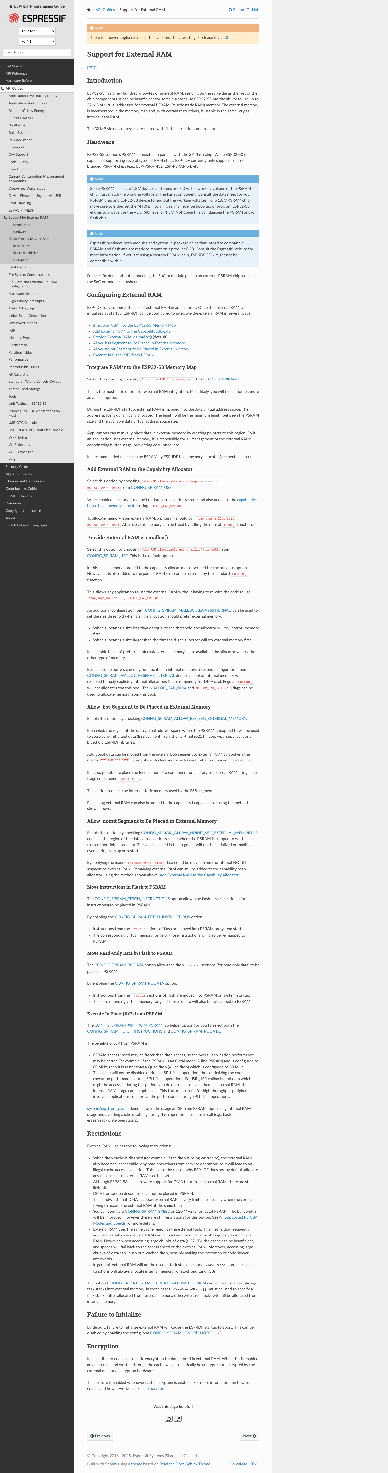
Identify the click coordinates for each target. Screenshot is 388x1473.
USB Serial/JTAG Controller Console (36, 430)
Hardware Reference (21, 81)
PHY (12, 459)
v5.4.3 (223, 38)
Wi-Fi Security (19, 445)
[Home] (89, 10)
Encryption (20, 260)
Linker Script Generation (27, 316)
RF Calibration (19, 374)
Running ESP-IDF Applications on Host (34, 413)
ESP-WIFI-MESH (22, 210)
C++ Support (18, 154)
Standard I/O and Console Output (35, 381)
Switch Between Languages (26, 525)
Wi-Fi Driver (18, 437)
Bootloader (17, 125)
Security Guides (17, 467)
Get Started (14, 66)
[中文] (92, 68)
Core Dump (17, 169)
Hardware (20, 232)
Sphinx (111, 1464)
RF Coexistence (20, 140)
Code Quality (18, 162)
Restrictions (21, 246)
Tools (12, 396)
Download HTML (244, 1464)
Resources (13, 503)
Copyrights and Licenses (24, 511)
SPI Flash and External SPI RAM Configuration (33, 284)
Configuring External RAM (29, 239)
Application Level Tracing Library (33, 96)
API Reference (16, 73)
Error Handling (20, 203)
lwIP (12, 330)
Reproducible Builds (24, 367)
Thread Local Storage (25, 389)
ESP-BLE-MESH (21, 118)
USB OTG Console (23, 423)
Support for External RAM (26, 217)
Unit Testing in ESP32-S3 (28, 403)
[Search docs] (37, 52)
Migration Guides (19, 474)
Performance (18, 359)
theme (136, 1464)
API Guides (12, 88)
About (10, 518)
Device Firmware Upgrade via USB (35, 196)
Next (249, 1436)
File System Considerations (29, 275)
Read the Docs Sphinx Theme (185, 1464)
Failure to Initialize (25, 253)
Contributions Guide (21, 489)
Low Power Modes (23, 323)
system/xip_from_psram (108, 1109)
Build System (18, 133)
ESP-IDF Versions (19, 496)
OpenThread (18, 345)
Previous (100, 1436)
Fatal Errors (17, 267)
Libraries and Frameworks (25, 481)
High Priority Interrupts (26, 301)
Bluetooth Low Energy (27, 110)
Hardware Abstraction (26, 294)
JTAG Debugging (21, 308)
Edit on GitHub (245, 10)
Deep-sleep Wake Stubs (27, 188)
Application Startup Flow (28, 103)
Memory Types (20, 338)
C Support (16, 147)
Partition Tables (20, 352)
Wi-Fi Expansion (21, 452)
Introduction (21, 225)
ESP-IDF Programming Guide (37, 14)
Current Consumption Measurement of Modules (36, 179)
